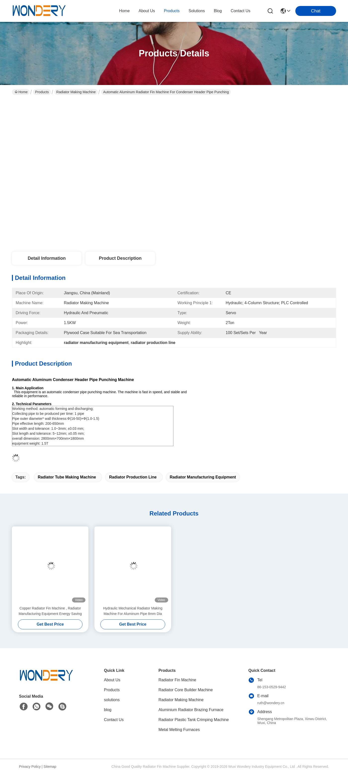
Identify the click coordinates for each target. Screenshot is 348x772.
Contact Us (114, 720)
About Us (112, 680)
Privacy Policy (30, 767)
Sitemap (49, 767)
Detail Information (47, 258)
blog (218, 11)
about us (147, 11)
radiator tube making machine (67, 477)
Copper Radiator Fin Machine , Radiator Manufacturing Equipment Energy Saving (50, 611)
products (172, 11)
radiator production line (132, 477)
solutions (197, 11)
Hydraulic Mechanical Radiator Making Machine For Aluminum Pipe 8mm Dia (132, 611)
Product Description (120, 258)
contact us (240, 11)
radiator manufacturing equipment (203, 477)
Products (42, 92)
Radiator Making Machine (76, 92)
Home (124, 11)
